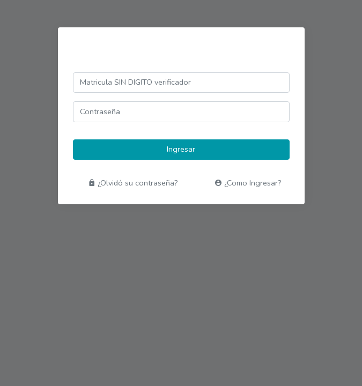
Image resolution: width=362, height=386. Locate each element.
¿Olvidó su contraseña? (133, 182)
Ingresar (181, 149)
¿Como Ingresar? (248, 182)
